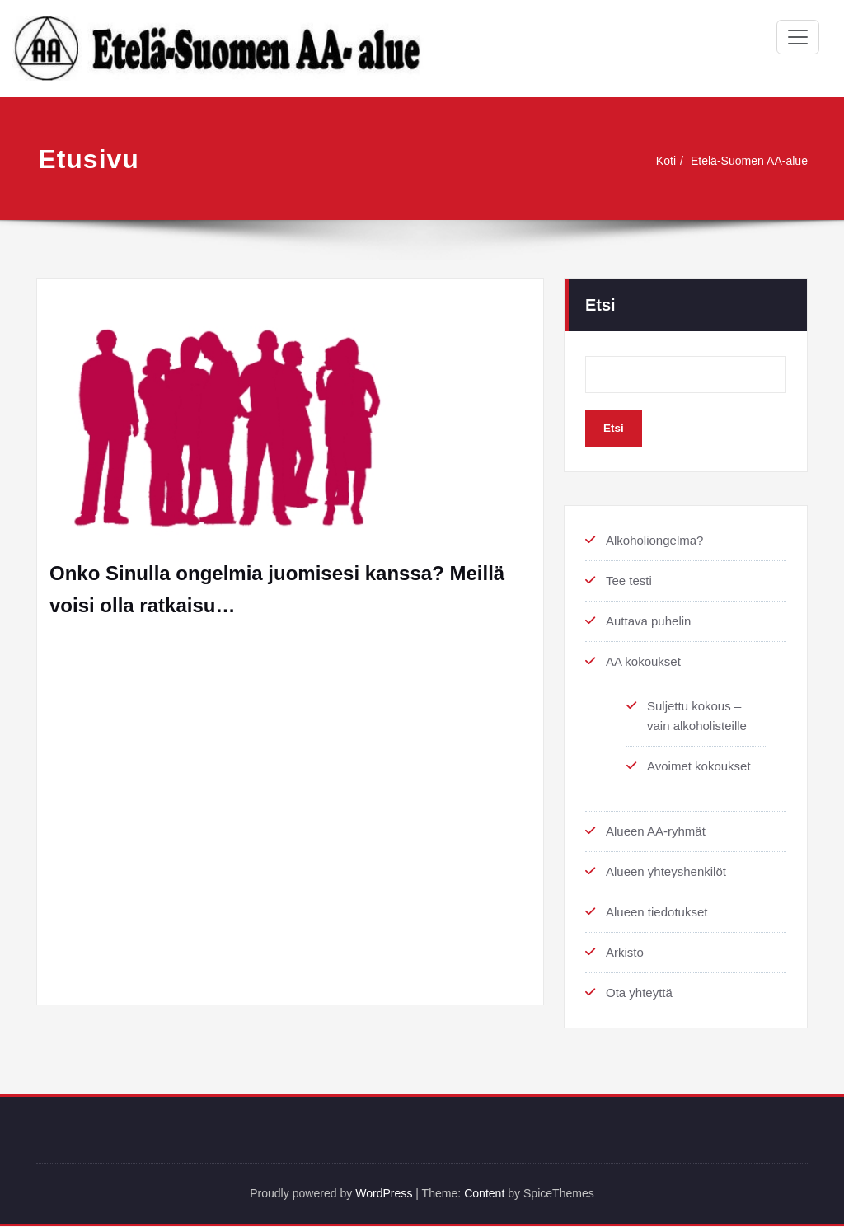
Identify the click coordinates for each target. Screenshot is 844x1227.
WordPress (381, 1194)
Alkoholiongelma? (654, 540)
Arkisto (625, 952)
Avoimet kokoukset (699, 766)
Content (489, 1194)
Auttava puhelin (648, 621)
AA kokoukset (643, 661)
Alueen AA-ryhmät (656, 831)
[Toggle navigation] (797, 37)
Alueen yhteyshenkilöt (666, 871)
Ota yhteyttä (639, 993)
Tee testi (629, 581)
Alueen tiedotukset (656, 912)
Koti (657, 160)
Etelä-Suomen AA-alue (745, 160)
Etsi (600, 305)
